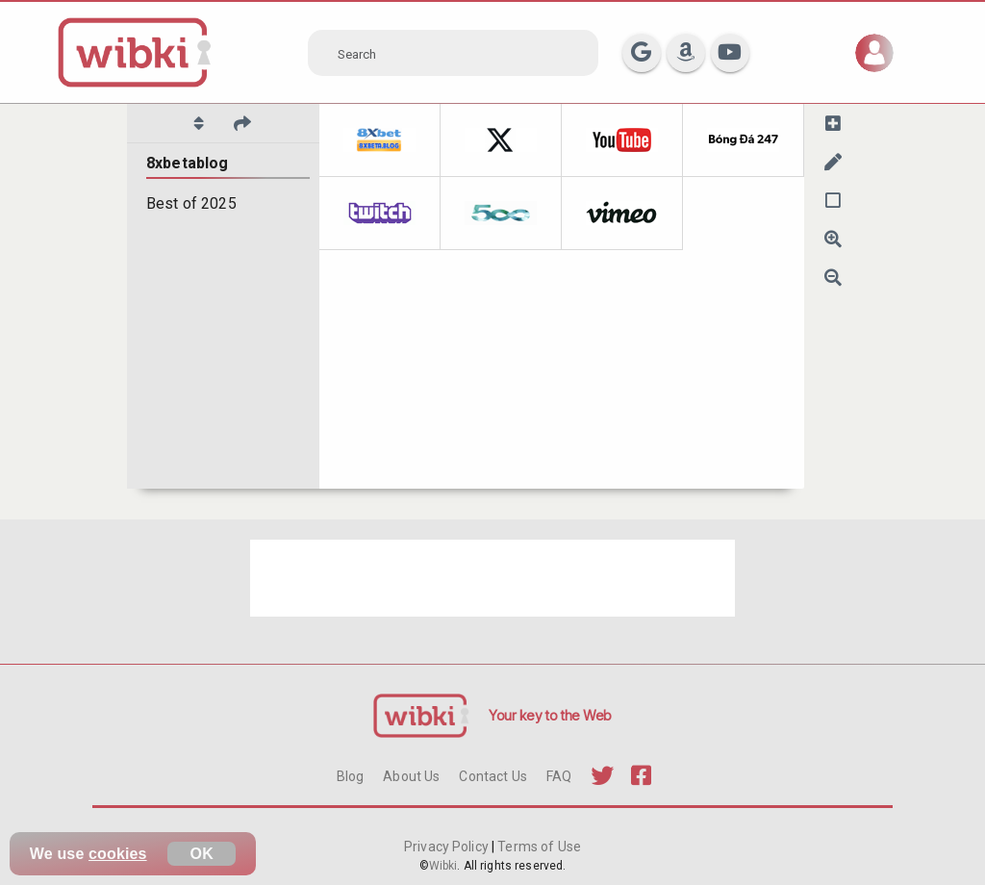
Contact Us (492, 776)
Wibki (443, 865)
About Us (411, 776)
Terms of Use (537, 846)
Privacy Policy (448, 846)
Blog (351, 776)
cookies (117, 854)
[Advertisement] (492, 578)
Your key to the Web (550, 715)
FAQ (558, 776)
